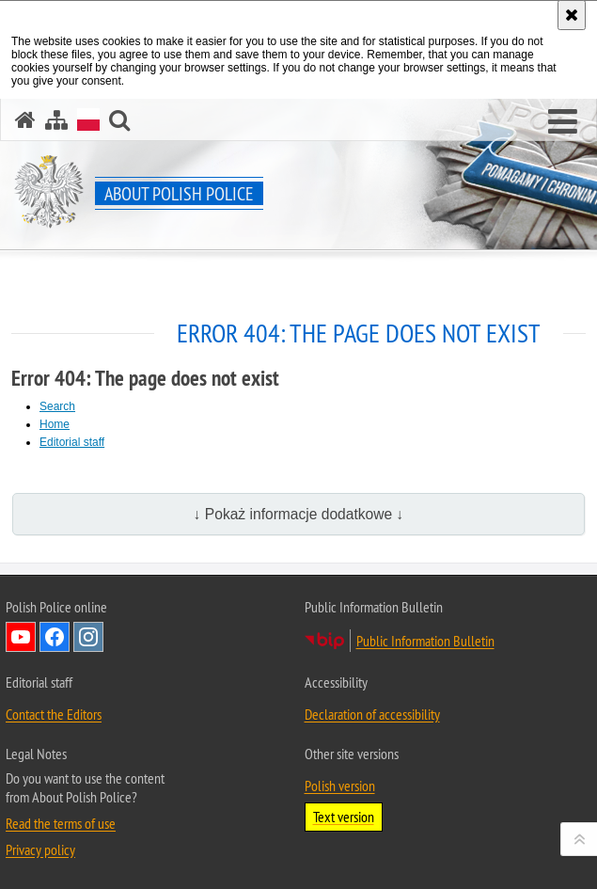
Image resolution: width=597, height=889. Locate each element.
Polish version (340, 785)
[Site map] (56, 120)
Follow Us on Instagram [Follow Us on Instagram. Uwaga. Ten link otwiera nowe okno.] (88, 637)
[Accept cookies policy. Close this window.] (572, 15)
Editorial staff (71, 442)
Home (54, 424)
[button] (119, 120)
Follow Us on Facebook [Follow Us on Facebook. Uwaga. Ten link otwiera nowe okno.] (54, 637)
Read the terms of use (61, 823)
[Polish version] (88, 119)
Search (57, 406)
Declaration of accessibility (372, 714)
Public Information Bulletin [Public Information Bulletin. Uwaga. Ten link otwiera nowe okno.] (425, 640)
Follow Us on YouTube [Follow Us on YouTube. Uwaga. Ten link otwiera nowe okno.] (21, 637)
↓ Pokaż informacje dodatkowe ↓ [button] (299, 514)
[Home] (25, 120)
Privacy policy (40, 849)
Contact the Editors (54, 714)
